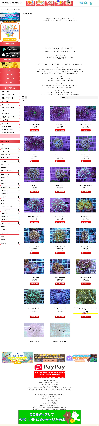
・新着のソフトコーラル (7, 98)
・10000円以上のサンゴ (7, 132)
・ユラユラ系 (4, 123)
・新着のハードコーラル (7, 95)
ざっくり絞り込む (10, 88)
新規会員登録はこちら (10, 59)
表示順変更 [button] (64, 97)
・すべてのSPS (4, 101)
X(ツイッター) (10, 82)
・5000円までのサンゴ (6, 126)
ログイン (9, 70)
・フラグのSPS (4, 110)
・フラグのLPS (4, 113)
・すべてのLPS (4, 104)
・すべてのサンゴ (5, 91)
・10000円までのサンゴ (7, 129)
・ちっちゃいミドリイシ (7, 107)
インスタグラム (9, 78)
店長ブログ (10, 74)
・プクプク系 (4, 120)
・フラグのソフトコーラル (8, 117)
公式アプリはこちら (10, 44)
